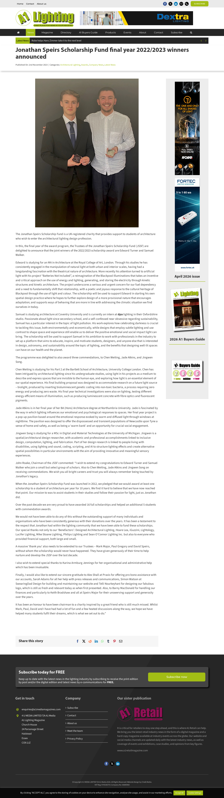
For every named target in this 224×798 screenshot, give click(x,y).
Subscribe (70, 708)
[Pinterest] (114, 641)
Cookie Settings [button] (194, 792)
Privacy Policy (72, 739)
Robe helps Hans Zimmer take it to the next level (56, 40)
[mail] (181, 4)
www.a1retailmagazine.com (134, 750)
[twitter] (170, 4)
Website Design (133, 784)
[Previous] (201, 40)
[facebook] (165, 4)
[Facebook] (78, 641)
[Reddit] (90, 641)
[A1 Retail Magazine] (142, 707)
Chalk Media (146, 784)
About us (69, 723)
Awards (84, 64)
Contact (69, 715)
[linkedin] (176, 4)
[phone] (187, 4)
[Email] (121, 641)
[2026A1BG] (187, 351)
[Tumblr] (108, 641)
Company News (96, 64)
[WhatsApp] (102, 641)
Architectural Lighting (70, 64)
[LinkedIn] (96, 641)
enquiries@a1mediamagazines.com (38, 709)
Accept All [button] (179, 792)
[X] (84, 641)
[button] (191, 32)
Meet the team (72, 731)
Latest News (110, 64)
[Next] (206, 40)
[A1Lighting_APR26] (187, 288)
